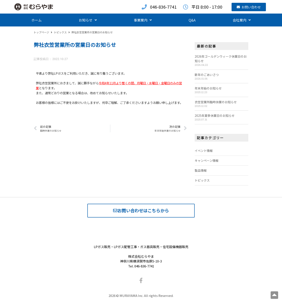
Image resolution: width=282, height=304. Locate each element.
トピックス (60, 32)
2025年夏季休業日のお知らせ (215, 115)
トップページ (41, 32)
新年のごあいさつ (207, 75)
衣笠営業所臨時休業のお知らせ (216, 102)
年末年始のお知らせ (208, 88)
